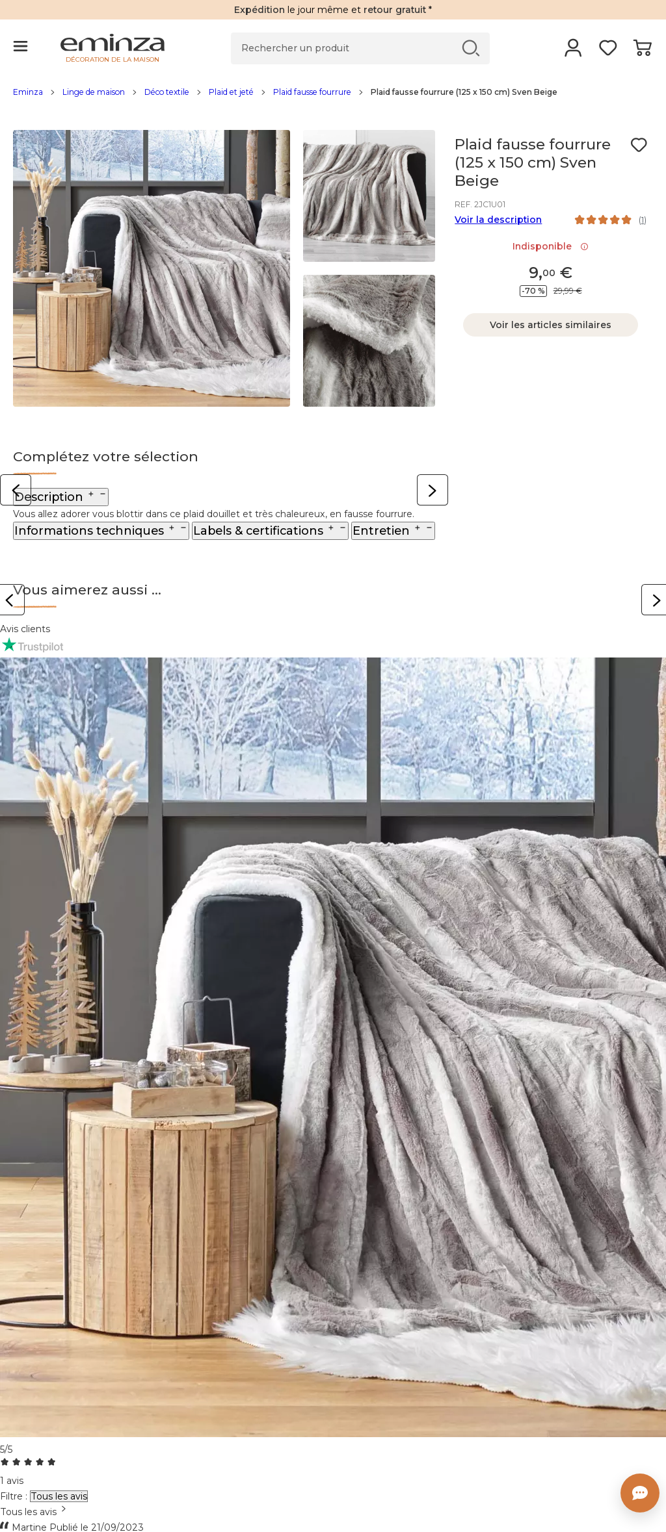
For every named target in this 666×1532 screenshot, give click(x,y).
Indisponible (551, 246)
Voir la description (498, 219)
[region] (333, 99)
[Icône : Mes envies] (638, 145)
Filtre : (13, 1496)
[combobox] (333, 1512)
